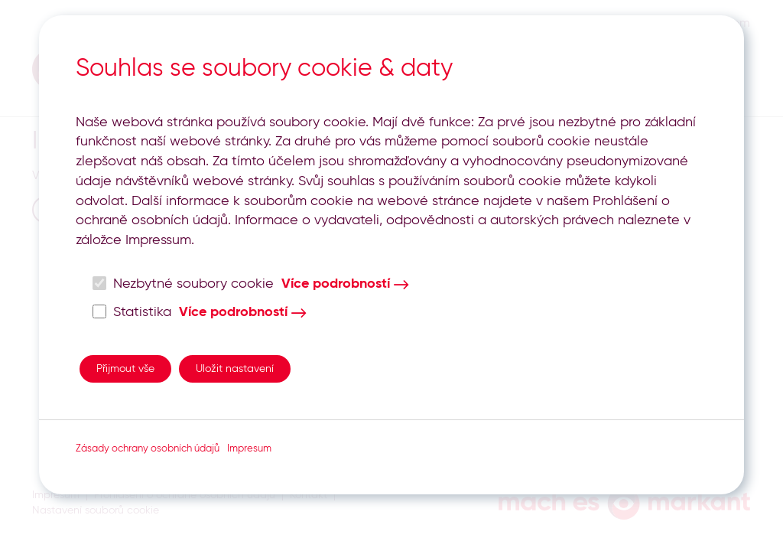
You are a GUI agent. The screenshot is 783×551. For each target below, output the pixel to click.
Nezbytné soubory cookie (183, 283)
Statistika (132, 312)
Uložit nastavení (235, 369)
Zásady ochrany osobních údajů (147, 449)
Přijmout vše (125, 369)
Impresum (249, 449)
